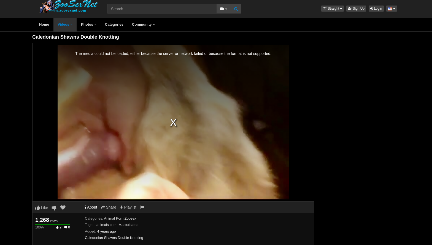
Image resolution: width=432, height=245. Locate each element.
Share (108, 207)
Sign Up (356, 8)
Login (376, 8)
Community (143, 24)
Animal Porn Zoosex (120, 218)
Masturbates (128, 225)
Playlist (128, 207)
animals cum (106, 225)
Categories (114, 24)
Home (44, 24)
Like (41, 208)
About (91, 207)
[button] (332, 9)
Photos (88, 24)
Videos (65, 24)
